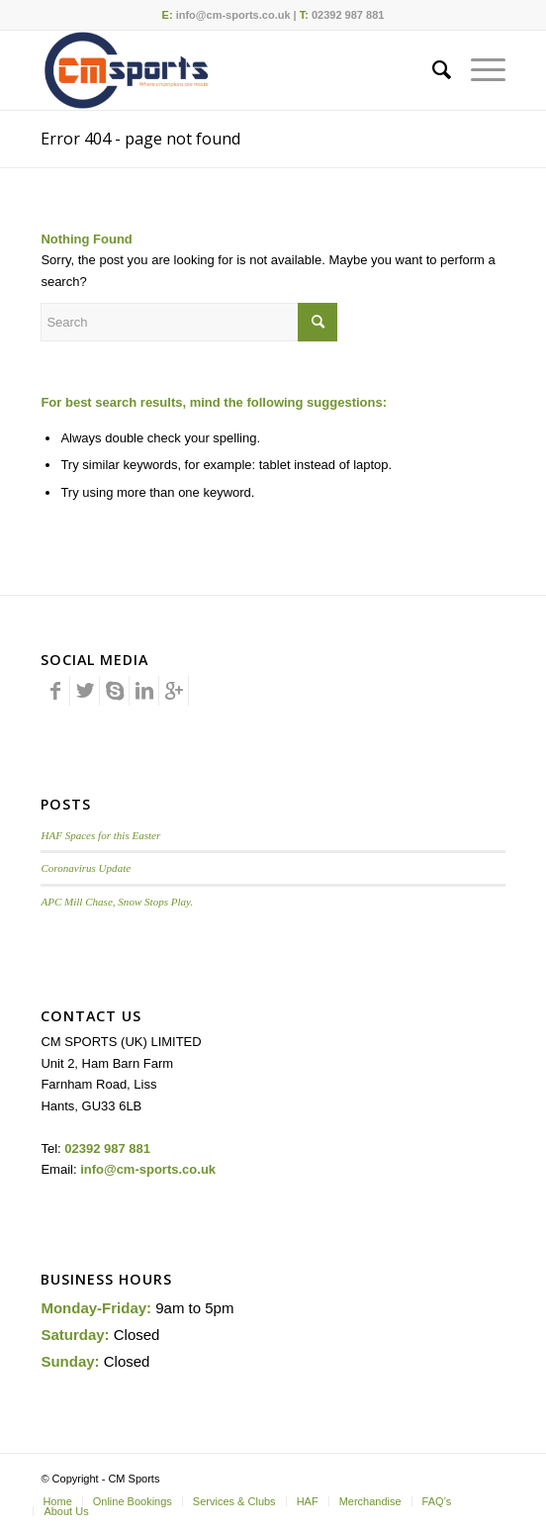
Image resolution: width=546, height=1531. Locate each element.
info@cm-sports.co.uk (233, 15)
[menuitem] (431, 70)
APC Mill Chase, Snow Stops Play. (117, 902)
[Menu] (478, 70)
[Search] (431, 70)
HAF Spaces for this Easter (100, 835)
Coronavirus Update (86, 868)
